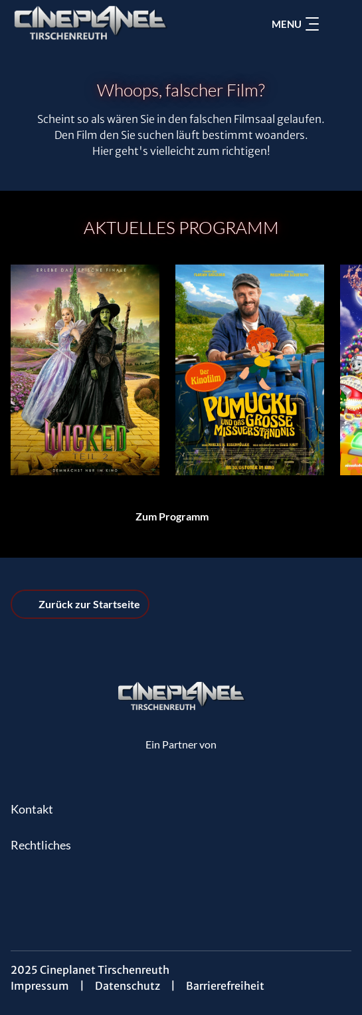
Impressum (40, 985)
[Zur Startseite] (104, 24)
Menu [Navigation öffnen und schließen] (295, 24)
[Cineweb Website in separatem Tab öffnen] (181, 757)
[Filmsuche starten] (338, 24)
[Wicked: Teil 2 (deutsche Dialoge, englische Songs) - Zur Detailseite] (85, 370)
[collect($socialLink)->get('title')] (181, 889)
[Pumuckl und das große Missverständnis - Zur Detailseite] (249, 370)
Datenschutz (127, 985)
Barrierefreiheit (225, 985)
